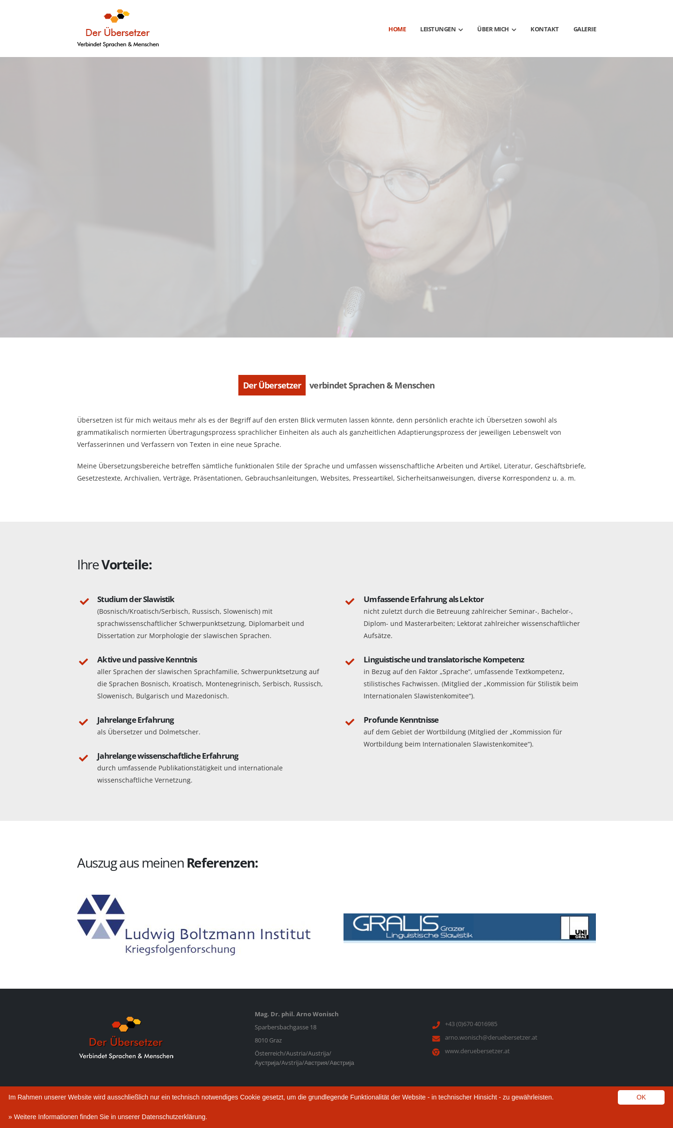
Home (397, 29)
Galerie (584, 29)
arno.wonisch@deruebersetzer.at (491, 1037)
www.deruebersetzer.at (477, 1051)
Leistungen (441, 29)
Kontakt (544, 29)
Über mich (496, 29)
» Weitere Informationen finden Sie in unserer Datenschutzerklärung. (107, 1117)
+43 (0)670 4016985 (471, 1024)
